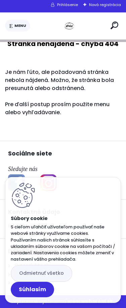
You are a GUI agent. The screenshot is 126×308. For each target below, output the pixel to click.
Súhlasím (32, 289)
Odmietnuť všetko (41, 273)
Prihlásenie (67, 4)
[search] (114, 25)
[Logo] (69, 26)
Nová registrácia (105, 4)
